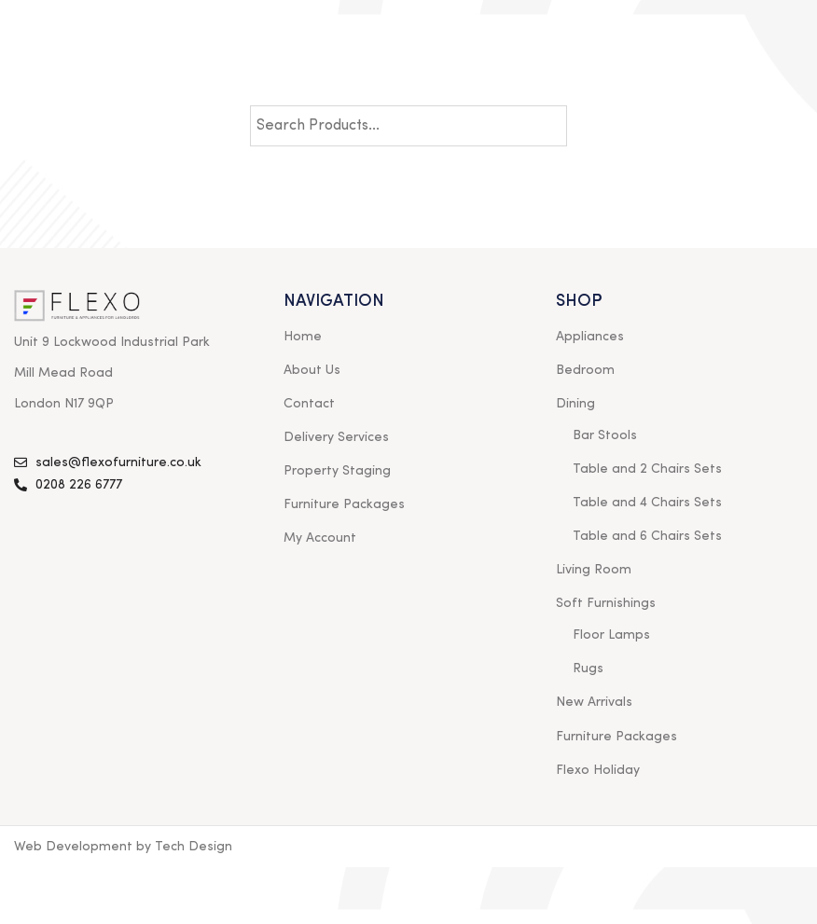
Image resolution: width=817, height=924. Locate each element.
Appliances (590, 336)
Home (303, 336)
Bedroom (585, 370)
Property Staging (337, 470)
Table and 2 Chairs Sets (647, 469)
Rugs (588, 668)
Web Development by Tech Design (123, 846)
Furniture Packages (344, 504)
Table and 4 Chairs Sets (647, 502)
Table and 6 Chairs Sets (647, 536)
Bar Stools (605, 435)
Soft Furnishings (606, 603)
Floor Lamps (611, 634)
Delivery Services (336, 437)
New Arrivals (594, 702)
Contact (309, 403)
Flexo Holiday (598, 770)
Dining (575, 403)
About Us (312, 370)
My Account (320, 538)
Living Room (593, 569)
